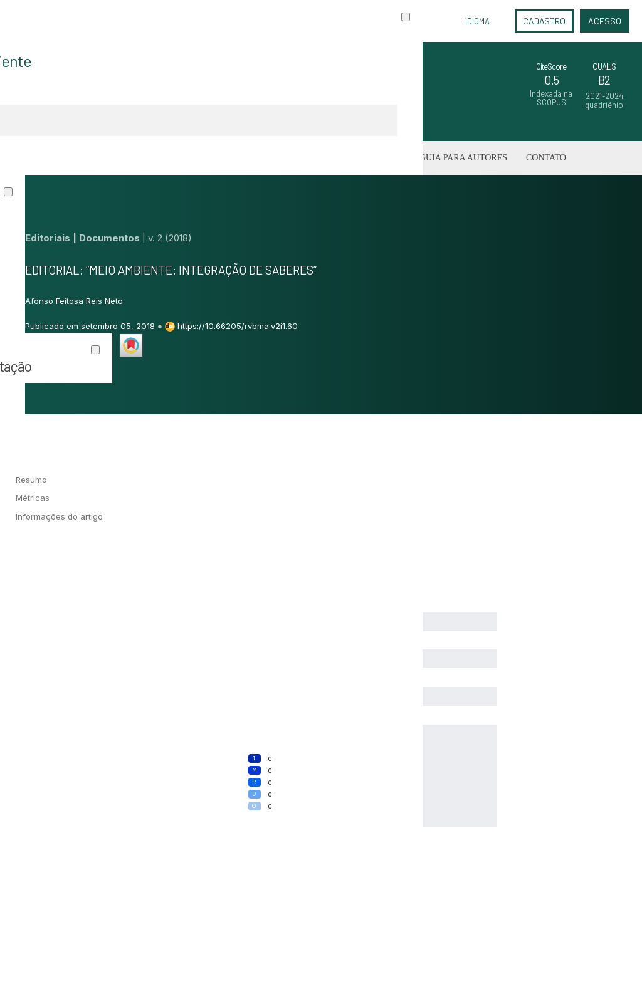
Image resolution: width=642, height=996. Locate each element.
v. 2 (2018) (170, 238)
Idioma (477, 21)
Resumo (31, 479)
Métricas (33, 498)
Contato (546, 157)
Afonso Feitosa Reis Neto (74, 301)
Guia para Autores (463, 157)
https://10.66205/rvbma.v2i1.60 (237, 326)
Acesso (604, 21)
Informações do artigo (59, 516)
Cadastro (544, 21)
